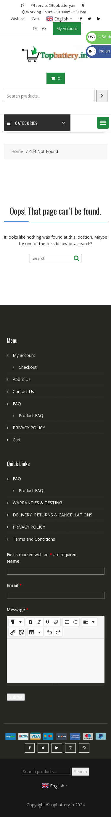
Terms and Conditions (34, 539)
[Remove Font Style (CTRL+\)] (56, 621)
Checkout (28, 367)
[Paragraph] (89, 621)
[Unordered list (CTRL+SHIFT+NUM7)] (66, 621)
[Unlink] (21, 632)
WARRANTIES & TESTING (37, 502)
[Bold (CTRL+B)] (30, 621)
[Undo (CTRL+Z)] (49, 632)
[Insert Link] (12, 632)
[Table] (35, 632)
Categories (22, 123)
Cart (35, 18)
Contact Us (23, 391)
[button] (103, 123)
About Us (21, 379)
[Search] (101, 96)
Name (13, 561)
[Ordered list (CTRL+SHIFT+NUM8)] (75, 621)
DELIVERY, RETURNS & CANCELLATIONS (52, 515)
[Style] (16, 621)
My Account (67, 28)
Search (80, 771)
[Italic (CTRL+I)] (39, 621)
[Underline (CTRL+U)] (47, 621)
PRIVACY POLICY (29, 427)
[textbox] (55, 661)
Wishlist (18, 18)
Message (17, 609)
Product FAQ (31, 415)
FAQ (17, 403)
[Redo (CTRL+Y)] (58, 632)
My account (24, 355)
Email (14, 585)
